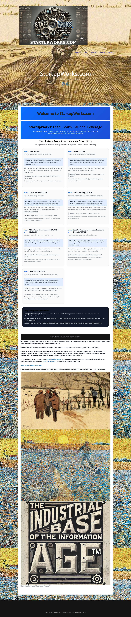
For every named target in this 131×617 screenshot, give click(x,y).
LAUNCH (102, 52)
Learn (27, 365)
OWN (110, 52)
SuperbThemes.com (79, 612)
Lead (22, 365)
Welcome (78, 52)
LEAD (86, 52)
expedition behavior (49, 361)
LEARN (93, 52)
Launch (32, 365)
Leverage (39, 365)
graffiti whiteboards (54, 359)
